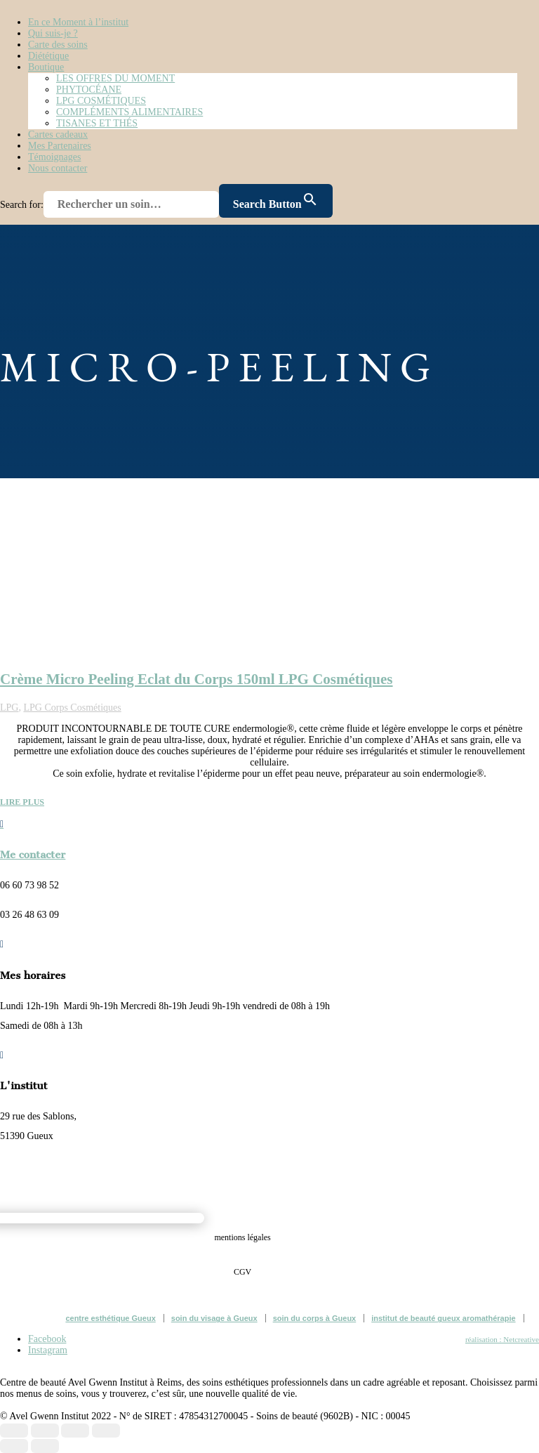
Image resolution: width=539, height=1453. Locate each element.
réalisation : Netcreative (502, 1339)
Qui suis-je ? (53, 33)
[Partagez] (75, 1431)
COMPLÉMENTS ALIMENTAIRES (129, 112)
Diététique (48, 56)
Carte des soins (58, 44)
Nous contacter (57, 168)
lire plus (22, 802)
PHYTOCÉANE (88, 89)
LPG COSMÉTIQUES (101, 101)
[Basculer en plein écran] (45, 1431)
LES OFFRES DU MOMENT (115, 78)
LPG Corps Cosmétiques (72, 707)
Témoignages (54, 157)
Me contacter (32, 854)
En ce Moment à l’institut (78, 22)
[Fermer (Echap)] (106, 1431)
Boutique (46, 67)
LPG (9, 707)
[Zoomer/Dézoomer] (14, 1431)
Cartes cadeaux (58, 134)
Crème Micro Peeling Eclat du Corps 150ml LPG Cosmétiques (196, 679)
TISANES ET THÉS (97, 123)
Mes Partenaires (59, 145)
